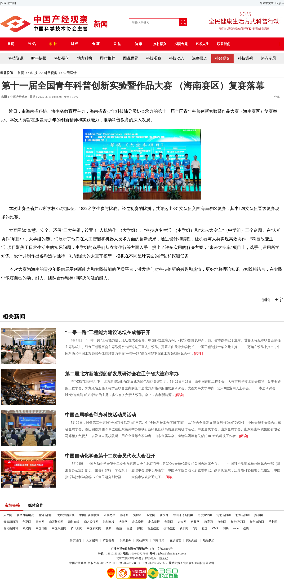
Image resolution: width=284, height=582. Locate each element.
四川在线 (73, 521)
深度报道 (199, 58)
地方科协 (84, 58)
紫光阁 (26, 528)
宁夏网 (26, 521)
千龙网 (273, 521)
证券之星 (109, 515)
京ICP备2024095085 (125, 563)
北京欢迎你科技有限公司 (198, 563)
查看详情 (70, 73)
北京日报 (154, 521)
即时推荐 (107, 58)
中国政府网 (59, 528)
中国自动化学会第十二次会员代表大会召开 (110, 455)
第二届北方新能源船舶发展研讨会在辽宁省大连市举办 (122, 373)
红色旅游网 (257, 521)
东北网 (150, 515)
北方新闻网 (242, 515)
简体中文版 (267, 3)
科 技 (34, 73)
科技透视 (245, 58)
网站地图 (192, 540)
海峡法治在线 (66, 515)
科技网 (195, 521)
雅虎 (204, 528)
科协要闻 (61, 58)
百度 (129, 528)
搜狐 (246, 528)
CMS (215, 528)
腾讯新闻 (76, 528)
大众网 (182, 521)
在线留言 (175, 540)
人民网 (8, 515)
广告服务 (108, 540)
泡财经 (137, 515)
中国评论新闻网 (183, 515)
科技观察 (153, 58)
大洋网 (123, 521)
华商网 (168, 521)
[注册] (12, 3)
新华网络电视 (25, 515)
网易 (226, 528)
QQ (195, 528)
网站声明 (142, 540)
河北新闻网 (224, 515)
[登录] (4, 3)
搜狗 (108, 528)
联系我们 (208, 540)
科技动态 (176, 58)
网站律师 (158, 540)
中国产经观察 (77, 563)
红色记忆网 (238, 521)
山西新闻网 (56, 521)
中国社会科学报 (89, 515)
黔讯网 (258, 515)
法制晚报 (108, 521)
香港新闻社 (46, 515)
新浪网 (184, 528)
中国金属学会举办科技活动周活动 (100, 414)
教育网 (208, 521)
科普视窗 (222, 58)
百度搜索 (153, 528)
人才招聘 (92, 540)
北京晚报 (138, 521)
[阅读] (198, 353)
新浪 (119, 528)
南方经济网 (91, 521)
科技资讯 (15, 58)
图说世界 (130, 58)
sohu (236, 528)
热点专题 (268, 58)
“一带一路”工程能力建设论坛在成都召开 (107, 332)
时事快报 (38, 58)
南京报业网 (205, 515)
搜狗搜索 (169, 528)
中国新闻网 (94, 528)
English (279, 3)
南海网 (124, 515)
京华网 (221, 521)
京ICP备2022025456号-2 (153, 563)
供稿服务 (125, 540)
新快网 (164, 515)
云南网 (40, 521)
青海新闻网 (11, 521)
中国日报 (41, 528)
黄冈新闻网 (11, 528)
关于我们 (75, 540)
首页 (21, 73)
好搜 (140, 528)
